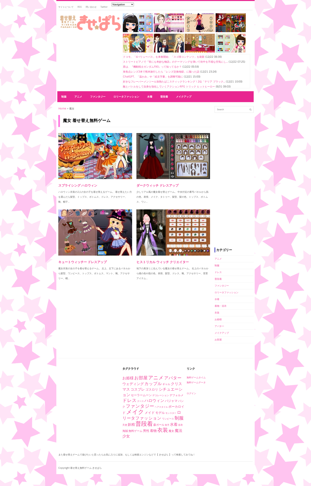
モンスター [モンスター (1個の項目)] (170, 413)
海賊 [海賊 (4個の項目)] (125, 431)
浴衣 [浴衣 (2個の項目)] (180, 425)
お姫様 (218, 319)
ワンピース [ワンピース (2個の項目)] (168, 418)
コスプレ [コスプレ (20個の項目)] (138, 389)
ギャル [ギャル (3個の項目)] (166, 384)
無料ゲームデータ (196, 382)
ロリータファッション (126, 96)
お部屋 (218, 339)
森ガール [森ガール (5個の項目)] (158, 425)
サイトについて (66, 7)
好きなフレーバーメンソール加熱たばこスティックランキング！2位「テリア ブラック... (174, 81)
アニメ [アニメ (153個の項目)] (156, 377)
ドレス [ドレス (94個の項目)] (129, 400)
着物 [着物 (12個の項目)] (153, 430)
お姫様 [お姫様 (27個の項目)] (128, 378)
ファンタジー (98, 96)
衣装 (217, 312)
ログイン (191, 393)
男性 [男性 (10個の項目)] (146, 431)
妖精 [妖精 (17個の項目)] (131, 424)
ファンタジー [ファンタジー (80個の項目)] (140, 406)
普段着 (164, 96)
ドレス (218, 272)
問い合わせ (91, 7)
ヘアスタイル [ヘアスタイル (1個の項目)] (161, 406)
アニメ (78, 96)
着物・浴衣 (221, 306)
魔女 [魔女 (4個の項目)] (171, 431)
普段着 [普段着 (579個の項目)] (144, 424)
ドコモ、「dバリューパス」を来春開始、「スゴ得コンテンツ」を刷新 (163, 56)
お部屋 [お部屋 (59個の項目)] (141, 378)
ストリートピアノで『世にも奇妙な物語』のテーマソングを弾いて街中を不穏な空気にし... (175, 61)
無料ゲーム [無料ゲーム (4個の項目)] (135, 431)
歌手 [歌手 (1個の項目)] (167, 425)
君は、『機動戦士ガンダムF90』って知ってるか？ (152, 66)
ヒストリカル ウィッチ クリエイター (162, 262)
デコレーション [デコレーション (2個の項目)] (160, 395)
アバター (219, 326)
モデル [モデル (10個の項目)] (160, 413)
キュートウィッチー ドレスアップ (82, 262)
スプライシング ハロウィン (77, 185)
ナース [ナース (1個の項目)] (140, 401)
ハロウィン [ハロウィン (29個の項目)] (154, 400)
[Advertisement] (89, 62)
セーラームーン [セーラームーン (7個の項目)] (141, 395)
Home (62, 108)
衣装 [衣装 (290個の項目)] (162, 430)
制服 (63, 96)
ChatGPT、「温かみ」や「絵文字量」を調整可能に (153, 76)
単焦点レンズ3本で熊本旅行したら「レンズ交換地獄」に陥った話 (161, 71)
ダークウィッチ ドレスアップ (157, 185)
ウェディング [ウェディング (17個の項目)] (133, 384)
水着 (149, 96)
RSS (80, 7)
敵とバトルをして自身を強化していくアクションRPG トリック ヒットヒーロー (169, 86)
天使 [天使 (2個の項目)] (124, 425)
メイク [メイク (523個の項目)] (135, 412)
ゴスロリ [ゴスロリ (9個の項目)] (151, 389)
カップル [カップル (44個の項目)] (153, 383)
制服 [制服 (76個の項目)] (179, 418)
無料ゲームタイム (196, 377)
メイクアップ (183, 96)
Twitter (104, 7)
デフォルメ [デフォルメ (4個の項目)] (176, 395)
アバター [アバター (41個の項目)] (172, 378)
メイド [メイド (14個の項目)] (150, 412)
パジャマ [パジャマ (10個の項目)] (171, 401)
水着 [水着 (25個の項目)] (174, 424)
